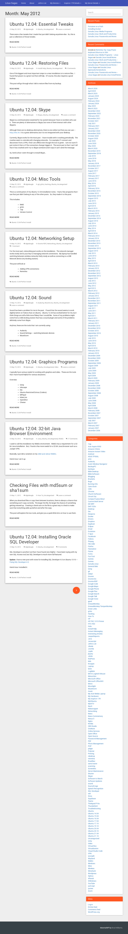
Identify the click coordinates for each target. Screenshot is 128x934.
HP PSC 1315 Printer (96, 621)
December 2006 (94, 431)
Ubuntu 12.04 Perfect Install (21, 47)
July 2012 (92, 281)
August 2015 (93, 198)
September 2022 (94, 113)
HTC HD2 (91, 624)
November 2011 (94, 301)
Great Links (92, 609)
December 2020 (94, 131)
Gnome (91, 576)
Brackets (91, 479)
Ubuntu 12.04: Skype (30, 109)
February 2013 (93, 266)
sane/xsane (92, 764)
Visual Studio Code (95, 851)
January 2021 (93, 128)
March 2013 (92, 263)
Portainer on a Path (95, 26)
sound (90, 784)
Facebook (92, 536)
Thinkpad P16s (94, 804)
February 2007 (93, 426)
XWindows (92, 881)
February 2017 (93, 176)
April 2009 (92, 376)
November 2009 (94, 358)
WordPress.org (94, 912)
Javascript (92, 641)
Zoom (90, 891)
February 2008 (93, 411)
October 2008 (93, 391)
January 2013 (93, 268)
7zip (89, 444)
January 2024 (93, 103)
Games (91, 559)
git (39, 184)
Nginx (90, 721)
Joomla (91, 649)
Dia (89, 511)
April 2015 (92, 206)
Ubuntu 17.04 (93, 821)
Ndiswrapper (93, 709)
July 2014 (92, 223)
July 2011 (92, 308)
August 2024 (93, 98)
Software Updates (95, 781)
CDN (90, 489)
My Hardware (93, 696)
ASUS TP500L (93, 457)
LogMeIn (91, 671)
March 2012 (92, 291)
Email (90, 529)
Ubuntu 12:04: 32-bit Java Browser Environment (35, 431)
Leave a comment (64, 29)
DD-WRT (91, 504)
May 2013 (92, 258)
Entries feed (92, 907)
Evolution (91, 531)
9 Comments (62, 547)
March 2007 (92, 423)
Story (90, 796)
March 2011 (92, 318)
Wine (90, 866)
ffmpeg (91, 541)
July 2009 (92, 368)
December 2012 (94, 271)
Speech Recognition (95, 789)
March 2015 (92, 208)
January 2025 (93, 96)
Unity (90, 841)
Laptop (91, 666)
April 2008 (92, 406)
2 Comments (71, 68)
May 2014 (92, 228)
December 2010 (94, 326)
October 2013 (93, 246)
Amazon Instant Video (96, 452)
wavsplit (91, 856)
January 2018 (93, 163)
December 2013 (94, 241)
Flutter (90, 551)
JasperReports (94, 636)
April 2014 (92, 231)
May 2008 (92, 403)
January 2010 (93, 353)
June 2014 (92, 226)
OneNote (91, 729)
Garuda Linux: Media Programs (100, 31)
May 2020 (92, 146)
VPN (90, 853)
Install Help (42, 68)
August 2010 (93, 336)
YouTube (91, 883)
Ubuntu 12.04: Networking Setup (42, 238)
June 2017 (92, 173)
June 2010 (92, 341)
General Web (93, 566)
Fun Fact (91, 556)
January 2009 (93, 383)
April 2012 (92, 288)
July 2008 (92, 398)
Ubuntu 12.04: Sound (30, 297)
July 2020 (92, 141)
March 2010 (92, 348)
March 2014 (92, 233)
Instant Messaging (95, 631)
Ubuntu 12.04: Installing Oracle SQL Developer (40, 539)
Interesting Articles (95, 634)
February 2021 (93, 126)
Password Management (97, 739)
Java (39, 439)
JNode (90, 646)
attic (90, 459)
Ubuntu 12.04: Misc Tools (35, 179)
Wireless (91, 868)
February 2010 (93, 351)
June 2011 (92, 311)
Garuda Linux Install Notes (106, 57)
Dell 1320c (92, 506)
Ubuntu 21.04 (93, 834)
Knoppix (91, 664)
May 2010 (92, 343)
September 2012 (94, 276)
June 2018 (92, 158)
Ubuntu (40, 29)
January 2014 (93, 238)
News (90, 714)
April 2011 (92, 316)
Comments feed (94, 910)
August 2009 (93, 366)
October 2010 (93, 331)
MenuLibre (92, 676)
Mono (90, 684)
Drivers (90, 519)
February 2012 (93, 293)
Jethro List (42, 3)
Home (23, 3)
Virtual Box (92, 846)
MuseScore (49, 303)
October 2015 (93, 193)
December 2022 (94, 111)
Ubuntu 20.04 (93, 829)
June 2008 (92, 401)
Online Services (94, 731)
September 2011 (94, 303)
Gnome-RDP (42, 244)
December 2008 (94, 386)
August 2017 (93, 171)
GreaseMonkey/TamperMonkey (100, 606)
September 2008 (94, 393)
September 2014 (94, 218)
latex (90, 669)
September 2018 (94, 153)
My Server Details (92, 3)
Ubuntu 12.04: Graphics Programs (43, 362)
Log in (90, 905)
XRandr (91, 878)
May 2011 (92, 313)
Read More (14, 42)
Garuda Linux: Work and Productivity (102, 34)
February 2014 (93, 236)
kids (89, 661)
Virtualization (93, 848)
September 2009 (94, 363)
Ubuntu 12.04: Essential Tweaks (41, 24)
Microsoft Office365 (95, 681)
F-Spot (90, 534)
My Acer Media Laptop (96, 694)
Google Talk (92, 596)
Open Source (93, 736)
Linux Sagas (11, 3)
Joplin (90, 651)
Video (56, 367)
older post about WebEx (47, 454)
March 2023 (92, 108)
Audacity (41, 303)
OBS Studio (92, 726)
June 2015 (92, 203)
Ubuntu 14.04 (93, 814)
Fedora (91, 539)
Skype (40, 115)
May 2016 (92, 183)
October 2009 (93, 361)
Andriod (91, 454)
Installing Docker (94, 29)
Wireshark (92, 871)
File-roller (91, 544)
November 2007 (94, 413)
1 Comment (15, 246)
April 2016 (92, 186)
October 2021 (93, 121)
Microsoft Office (94, 679)
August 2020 (93, 138)
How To (40, 495)
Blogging (91, 476)
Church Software (94, 494)
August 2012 (93, 278)
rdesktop (91, 756)
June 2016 (92, 181)
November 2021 (94, 118)
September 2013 (94, 248)
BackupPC (92, 466)
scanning (91, 766)
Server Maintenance (95, 771)
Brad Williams (117, 928)
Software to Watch (95, 779)
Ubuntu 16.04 (93, 819)
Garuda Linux (93, 564)
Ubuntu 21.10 (93, 836)
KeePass (91, 659)
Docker (90, 516)
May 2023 (92, 106)
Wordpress (92, 873)
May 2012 (92, 286)
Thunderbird (93, 806)
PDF (89, 741)
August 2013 (93, 251)
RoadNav (91, 761)
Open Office (92, 734)
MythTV (91, 704)
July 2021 (92, 123)
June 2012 (92, 283)
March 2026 (92, 89)
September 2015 (94, 196)
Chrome (91, 491)
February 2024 (93, 101)
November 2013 (94, 243)
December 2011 (94, 298)
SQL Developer (93, 791)
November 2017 (94, 166)
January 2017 (93, 178)
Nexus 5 (91, 719)
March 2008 (92, 408)
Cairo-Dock (92, 486)
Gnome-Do (92, 579)
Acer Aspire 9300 (94, 447)
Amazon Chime (94, 449)
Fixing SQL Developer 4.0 (19, 562)
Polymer (91, 751)
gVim (42, 184)
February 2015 (93, 211)
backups (91, 469)
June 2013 (92, 256)
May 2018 (92, 161)
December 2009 (94, 356)
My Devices (55, 3)
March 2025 (92, 93)
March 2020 (92, 148)
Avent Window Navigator (97, 464)
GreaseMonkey (94, 604)
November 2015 (94, 191)
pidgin (90, 749)
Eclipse (90, 526)
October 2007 (93, 416)
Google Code (93, 584)
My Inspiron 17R (94, 699)
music (90, 691)
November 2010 (94, 328)
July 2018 (92, 156)
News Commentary (95, 716)
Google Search (93, 594)
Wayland (91, 858)
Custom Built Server (95, 501)
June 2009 (92, 371)
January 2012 (93, 296)
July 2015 (92, 201)
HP (89, 619)
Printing (91, 754)
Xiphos (90, 876)
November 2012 (94, 273)
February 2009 (93, 381)
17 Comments (73, 439)
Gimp (90, 569)
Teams (90, 801)
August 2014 (93, 221)
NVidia (90, 724)
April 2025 (92, 91)
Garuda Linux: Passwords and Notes (102, 36)
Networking (51, 244)
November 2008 (94, 388)
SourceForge (93, 786)
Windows (91, 863)
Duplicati (91, 524)
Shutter (91, 774)
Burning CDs (93, 484)
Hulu (90, 626)
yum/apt (91, 886)
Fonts (90, 554)
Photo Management (96, 744)
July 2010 (92, 338)
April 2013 (92, 261)
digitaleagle (29, 29)
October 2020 (93, 136)
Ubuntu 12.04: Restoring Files (39, 63)
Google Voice (93, 599)
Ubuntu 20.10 (93, 831)
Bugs (90, 481)
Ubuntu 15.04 (93, 816)
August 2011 (93, 306)
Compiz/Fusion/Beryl (96, 499)
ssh (89, 794)
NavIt (90, 706)
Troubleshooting (94, 809)
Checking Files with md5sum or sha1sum (41, 488)
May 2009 (92, 373)
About (32, 3)
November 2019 (94, 151)
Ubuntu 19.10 (93, 826)
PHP (90, 746)
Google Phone (93, 589)
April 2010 (92, 346)
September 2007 (94, 418)
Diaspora (91, 514)
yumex (90, 888)
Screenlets (92, 769)
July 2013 (92, 253)
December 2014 (94, 216)
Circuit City (92, 496)
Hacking (47, 184)
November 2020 (94, 133)
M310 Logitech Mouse (96, 674)
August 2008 (93, 396)
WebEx (60, 439)
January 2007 (93, 428)
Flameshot (92, 549)
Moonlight (92, 686)
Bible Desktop (93, 471)
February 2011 (93, 321)
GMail (90, 574)
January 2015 (93, 213)
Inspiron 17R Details (72, 3)
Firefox (90, 546)
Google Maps (93, 586)
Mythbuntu (92, 701)
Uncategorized (49, 29)
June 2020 (92, 143)
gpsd (90, 601)
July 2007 (92, 421)
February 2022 (93, 116)
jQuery (90, 654)
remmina (91, 759)
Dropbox (91, 521)
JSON (90, 656)
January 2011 (93, 323)
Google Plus (92, 591)
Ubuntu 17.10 (93, 824)
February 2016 (93, 188)
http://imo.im (15, 133)
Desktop (91, 509)
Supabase (92, 799)
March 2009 (92, 378)
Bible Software (93, 474)
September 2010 (94, 333)
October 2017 (93, 168)
